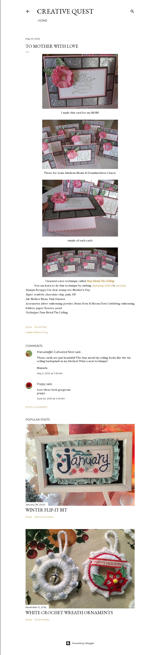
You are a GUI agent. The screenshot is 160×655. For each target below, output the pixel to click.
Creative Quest (65, 11)
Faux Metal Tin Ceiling (100, 281)
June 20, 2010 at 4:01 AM (51, 398)
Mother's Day (41, 332)
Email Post (41, 327)
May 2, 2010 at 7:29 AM (49, 373)
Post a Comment (36, 407)
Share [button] (29, 327)
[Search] (132, 10)
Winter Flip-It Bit (46, 510)
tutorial (120, 285)
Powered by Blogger (80, 643)
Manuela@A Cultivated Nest (55, 352)
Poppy (41, 384)
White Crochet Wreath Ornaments (69, 612)
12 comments (42, 619)
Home (42, 20)
